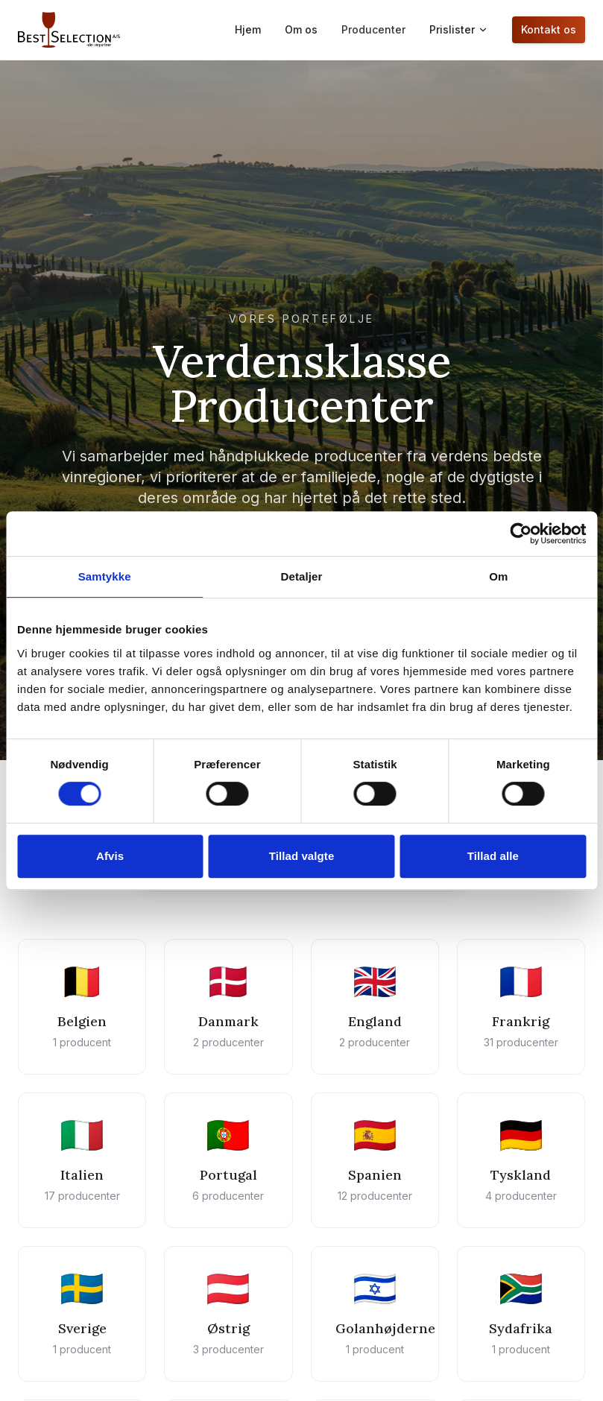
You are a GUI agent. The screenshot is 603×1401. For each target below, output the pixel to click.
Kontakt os (548, 29)
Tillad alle (493, 856)
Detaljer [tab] (302, 576)
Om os (301, 29)
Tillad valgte (302, 856)
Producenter (373, 29)
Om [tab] (498, 576)
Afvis (110, 856)
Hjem (248, 29)
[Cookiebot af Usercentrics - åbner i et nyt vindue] (520, 533)
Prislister (458, 29)
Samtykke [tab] (104, 576)
